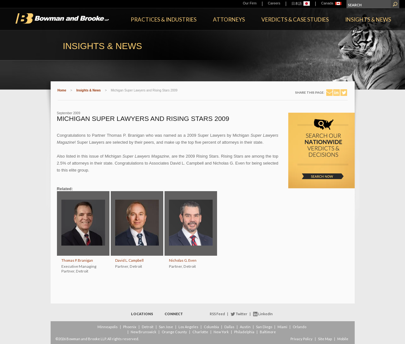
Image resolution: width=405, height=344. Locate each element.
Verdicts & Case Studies (295, 19)
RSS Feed (217, 314)
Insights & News (368, 19)
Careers (274, 3)
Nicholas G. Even (182, 260)
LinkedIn (265, 314)
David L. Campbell (129, 260)
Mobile (342, 339)
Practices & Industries (163, 19)
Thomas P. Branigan (77, 260)
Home (62, 90)
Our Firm (250, 3)
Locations (142, 314)
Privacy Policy (301, 339)
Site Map (325, 339)
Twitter (241, 314)
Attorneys (229, 19)
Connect (174, 314)
